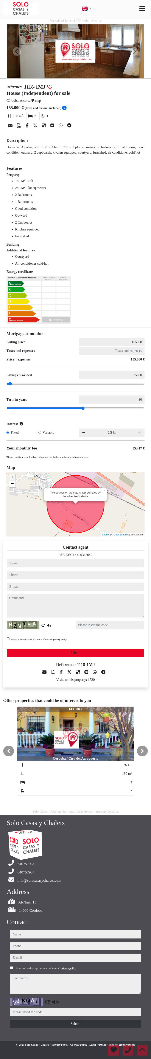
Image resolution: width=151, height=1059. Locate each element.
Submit (75, 652)
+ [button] (12, 477)
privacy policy (60, 639)
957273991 (66, 555)
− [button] (12, 484)
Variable (48, 432)
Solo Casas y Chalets (37, 1044)
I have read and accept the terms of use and (39, 639)
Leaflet (105, 534)
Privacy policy (60, 1044)
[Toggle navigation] (142, 8)
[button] (8, 751)
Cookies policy (79, 1044)
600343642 (84, 555)
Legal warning (98, 1044)
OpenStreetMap (122, 534)
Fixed (15, 432)
